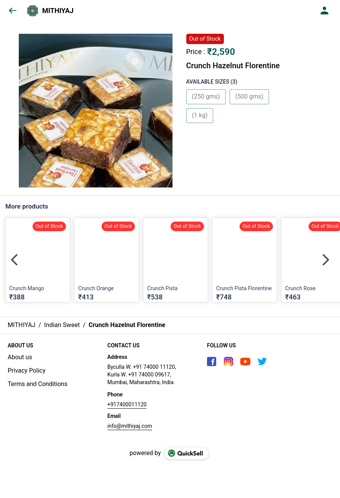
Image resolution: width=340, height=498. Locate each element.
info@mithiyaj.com (129, 426)
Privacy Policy (27, 370)
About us (20, 357)
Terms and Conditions (37, 384)
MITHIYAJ (58, 11)
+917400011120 (126, 404)
